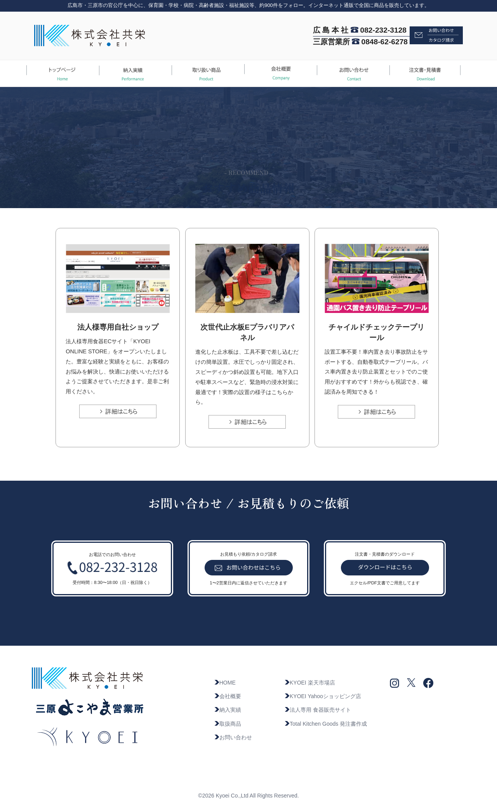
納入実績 (227, 710)
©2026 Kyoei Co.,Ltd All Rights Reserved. (248, 795)
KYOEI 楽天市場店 (309, 682)
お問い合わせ (233, 737)
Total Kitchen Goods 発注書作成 (325, 724)
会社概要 (227, 696)
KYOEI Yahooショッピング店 (322, 696)
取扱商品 (227, 724)
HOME (225, 682)
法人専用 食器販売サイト (317, 710)
